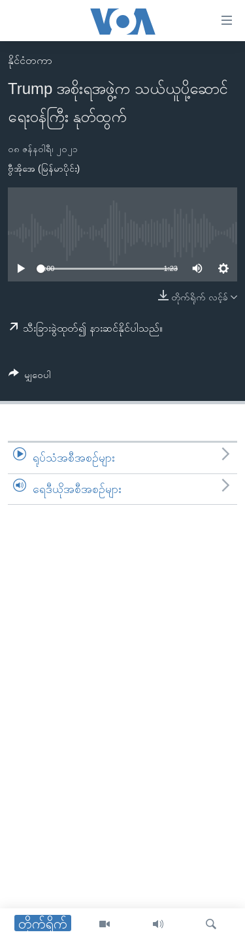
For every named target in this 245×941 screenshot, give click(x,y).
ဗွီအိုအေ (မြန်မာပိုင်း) (44, 168)
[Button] (29, 377)
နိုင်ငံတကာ (30, 60)
